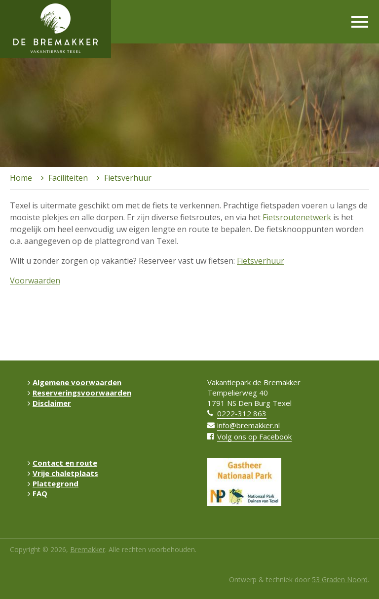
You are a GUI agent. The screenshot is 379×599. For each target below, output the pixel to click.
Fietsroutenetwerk (298, 217)
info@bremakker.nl (248, 425)
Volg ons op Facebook (254, 436)
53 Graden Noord (340, 579)
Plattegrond (53, 483)
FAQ (37, 493)
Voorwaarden (35, 280)
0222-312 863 (241, 413)
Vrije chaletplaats (63, 473)
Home (21, 177)
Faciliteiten (68, 177)
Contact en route (62, 463)
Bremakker (87, 549)
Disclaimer (49, 403)
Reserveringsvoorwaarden (79, 393)
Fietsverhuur (260, 260)
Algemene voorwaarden (74, 382)
